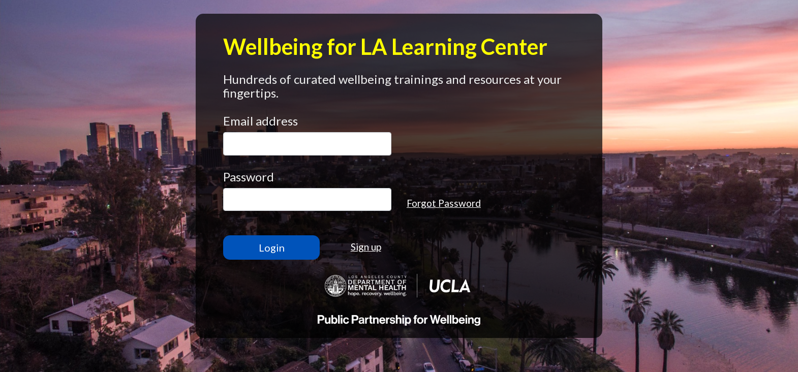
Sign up (366, 247)
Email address (260, 120)
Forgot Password (444, 203)
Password (248, 176)
